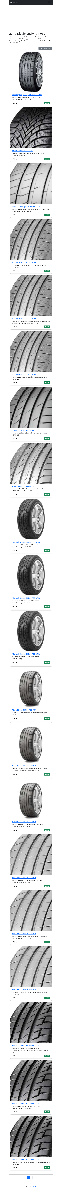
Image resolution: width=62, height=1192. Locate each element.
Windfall (33, 1186)
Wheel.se (13, 2)
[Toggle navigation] (49, 2)
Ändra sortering (45, 48)
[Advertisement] (31, 19)
